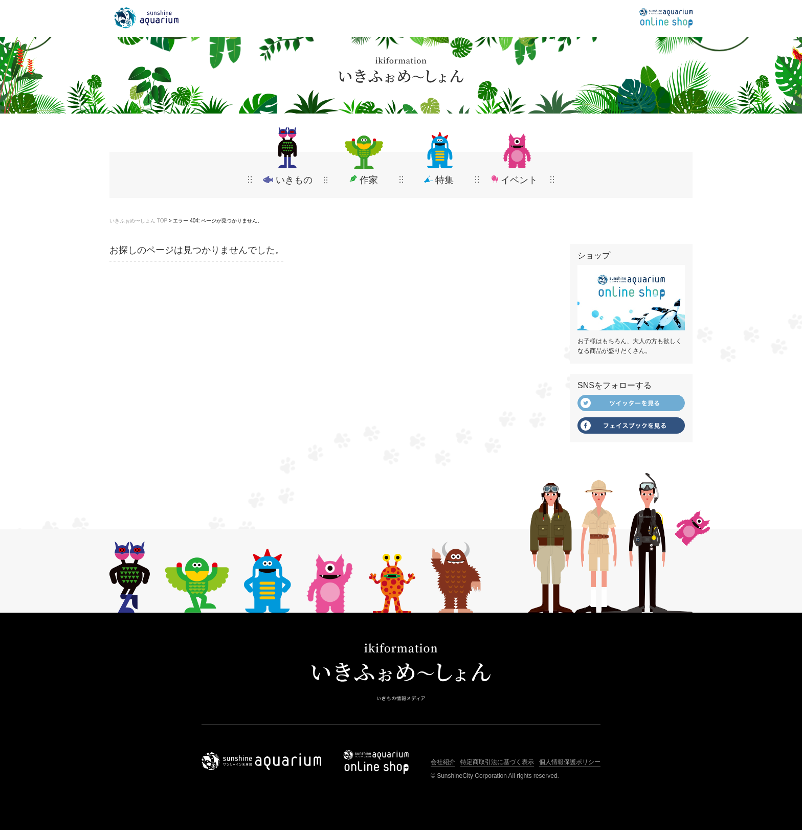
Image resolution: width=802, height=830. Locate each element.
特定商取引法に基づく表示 (497, 762)
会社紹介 (443, 762)
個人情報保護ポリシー (569, 762)
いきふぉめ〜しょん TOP (138, 220)
